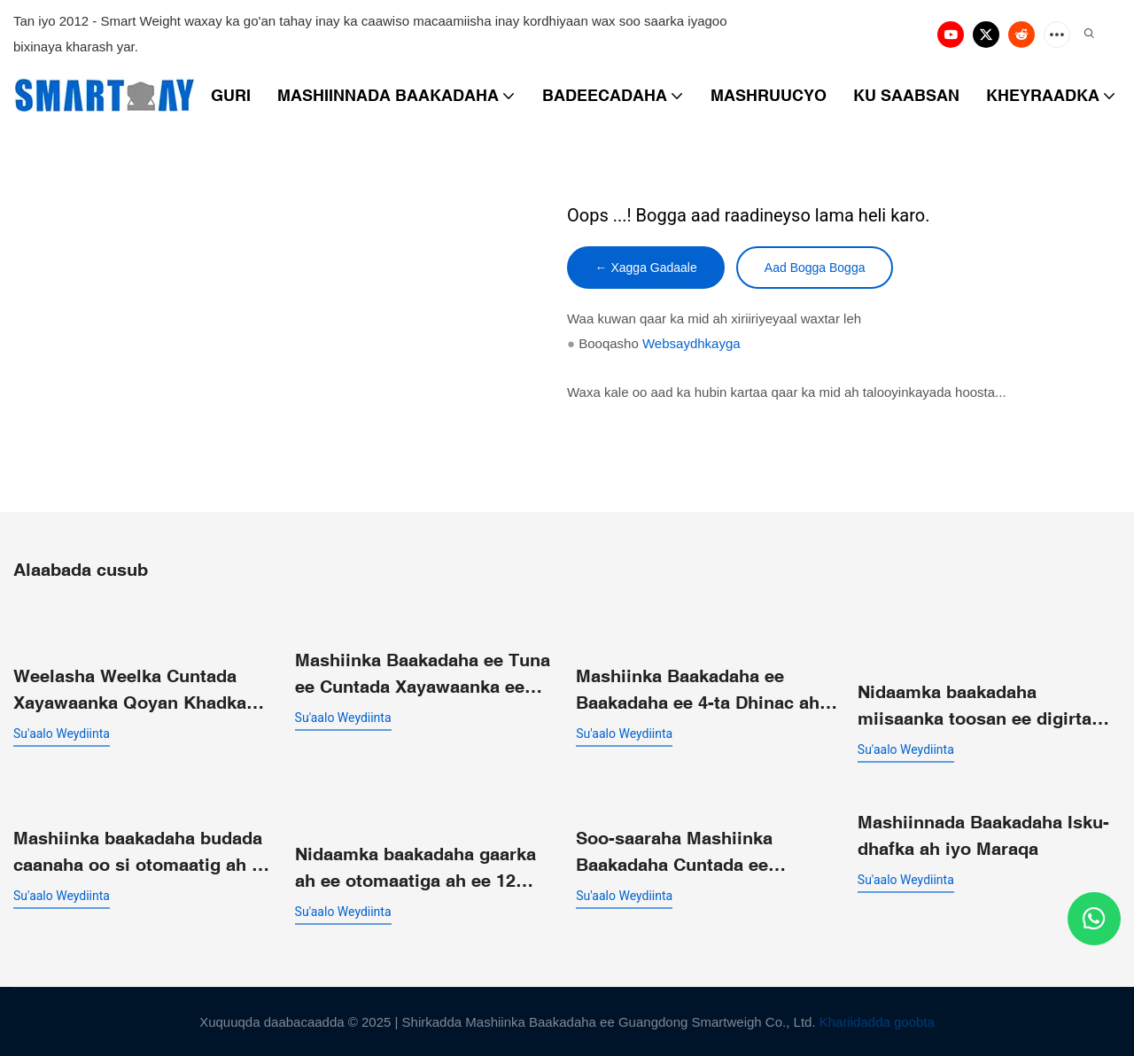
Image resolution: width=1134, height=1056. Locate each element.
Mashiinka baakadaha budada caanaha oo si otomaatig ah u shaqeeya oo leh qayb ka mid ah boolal (137, 852)
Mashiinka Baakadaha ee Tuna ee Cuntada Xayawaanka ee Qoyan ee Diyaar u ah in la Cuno (422, 673)
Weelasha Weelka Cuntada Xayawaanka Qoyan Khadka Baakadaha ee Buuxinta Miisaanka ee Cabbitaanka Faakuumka (129, 689)
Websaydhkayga (691, 344)
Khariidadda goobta (877, 1021)
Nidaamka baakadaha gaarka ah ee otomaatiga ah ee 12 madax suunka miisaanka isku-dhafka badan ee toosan (425, 867)
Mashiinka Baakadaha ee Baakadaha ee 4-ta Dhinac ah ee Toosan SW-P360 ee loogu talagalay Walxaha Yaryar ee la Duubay (705, 689)
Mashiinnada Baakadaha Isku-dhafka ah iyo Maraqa (983, 834)
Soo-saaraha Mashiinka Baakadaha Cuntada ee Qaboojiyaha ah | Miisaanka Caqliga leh (692, 852)
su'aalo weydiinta (61, 733)
